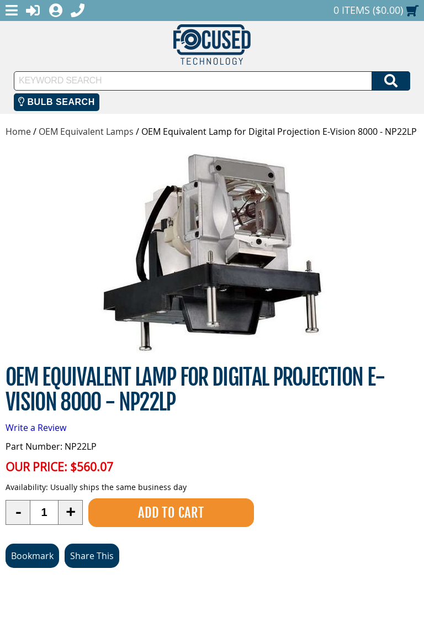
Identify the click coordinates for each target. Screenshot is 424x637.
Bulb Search (56, 102)
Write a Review (36, 428)
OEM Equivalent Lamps (86, 131)
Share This (92, 556)
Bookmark (32, 556)
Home (18, 131)
